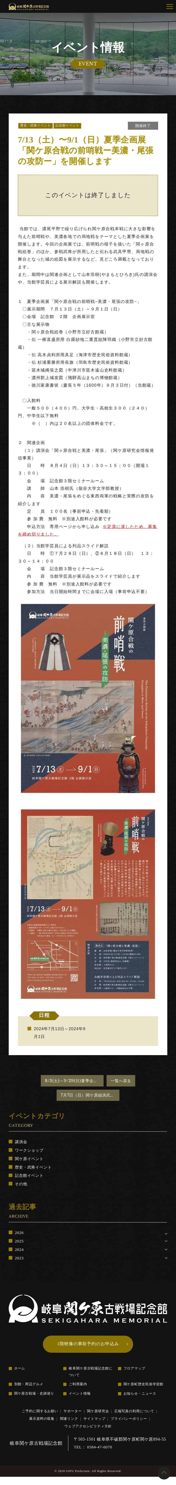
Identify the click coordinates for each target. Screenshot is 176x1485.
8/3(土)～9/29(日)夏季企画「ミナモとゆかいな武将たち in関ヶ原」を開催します (73, 1081)
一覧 (120, 1081)
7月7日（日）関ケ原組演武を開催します (90, 1097)
